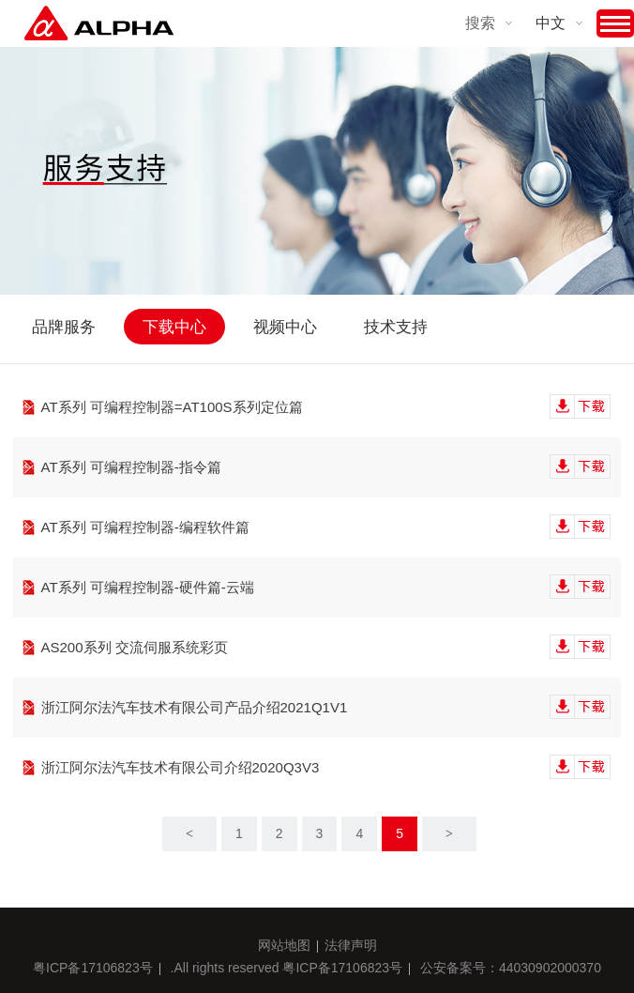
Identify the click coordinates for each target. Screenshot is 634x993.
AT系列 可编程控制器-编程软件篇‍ (326, 527)
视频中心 (285, 327)
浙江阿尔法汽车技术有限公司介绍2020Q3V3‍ (326, 767)
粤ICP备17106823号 (93, 967)
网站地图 (284, 945)
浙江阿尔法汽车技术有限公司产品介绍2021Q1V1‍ (326, 707)
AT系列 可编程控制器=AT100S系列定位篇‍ (326, 407)
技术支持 (396, 327)
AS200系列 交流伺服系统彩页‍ (326, 647)
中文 (551, 23)
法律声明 (351, 945)
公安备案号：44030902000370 (510, 967)
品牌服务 (64, 327)
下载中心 (174, 327)
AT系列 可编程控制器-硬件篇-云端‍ (326, 587)
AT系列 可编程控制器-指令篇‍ (326, 467)
